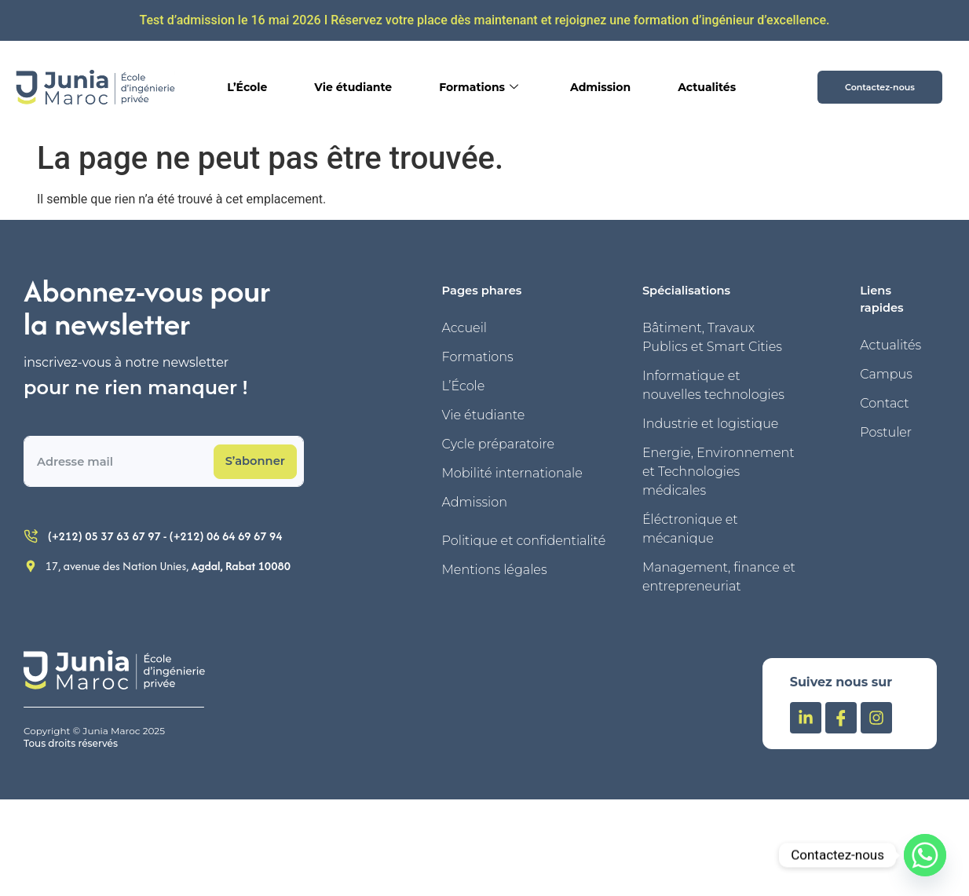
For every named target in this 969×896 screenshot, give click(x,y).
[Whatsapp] (925, 855)
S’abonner (255, 461)
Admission (600, 87)
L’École (247, 87)
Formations (478, 87)
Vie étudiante (353, 87)
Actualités (707, 87)
